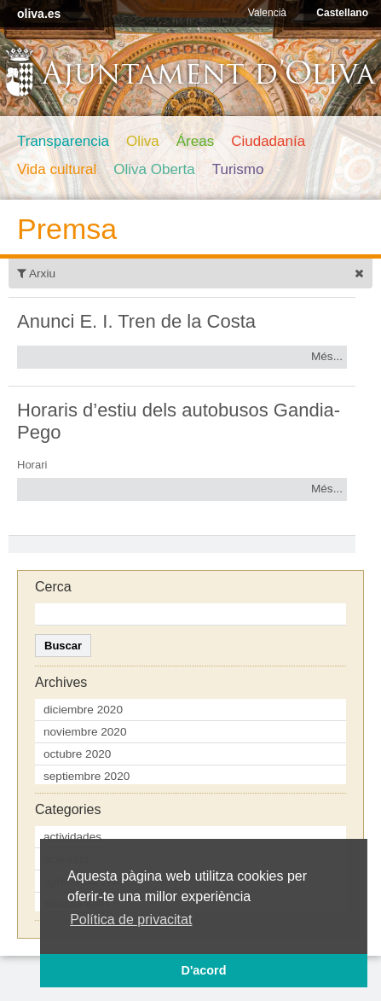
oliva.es (39, 13)
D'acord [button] (203, 970)
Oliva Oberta (153, 169)
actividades (72, 836)
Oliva (142, 141)
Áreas (195, 141)
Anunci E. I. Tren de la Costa (136, 321)
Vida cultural (56, 169)
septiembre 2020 (86, 776)
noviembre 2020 (85, 731)
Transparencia (63, 141)
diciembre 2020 (83, 709)
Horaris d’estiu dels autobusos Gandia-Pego (178, 421)
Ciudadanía (268, 141)
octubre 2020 (77, 754)
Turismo (238, 169)
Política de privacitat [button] (131, 919)
